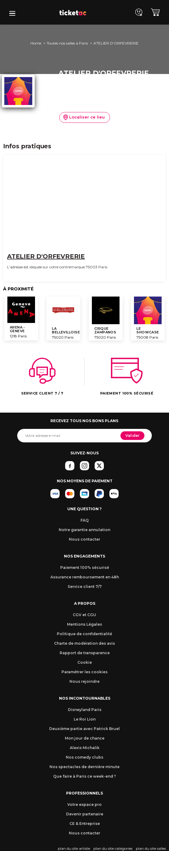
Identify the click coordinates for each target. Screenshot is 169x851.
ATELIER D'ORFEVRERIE (46, 256)
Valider (132, 435)
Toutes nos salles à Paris (67, 43)
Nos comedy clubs (84, 757)
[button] (12, 13)
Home (35, 43)
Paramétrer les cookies (84, 672)
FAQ (85, 520)
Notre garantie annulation (84, 529)
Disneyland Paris (84, 709)
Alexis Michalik (85, 747)
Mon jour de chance (84, 738)
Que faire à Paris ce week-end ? (84, 776)
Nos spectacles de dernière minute (84, 766)
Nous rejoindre (84, 681)
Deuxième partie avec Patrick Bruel (84, 728)
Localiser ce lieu (84, 118)
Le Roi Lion (85, 719)
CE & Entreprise (84, 823)
